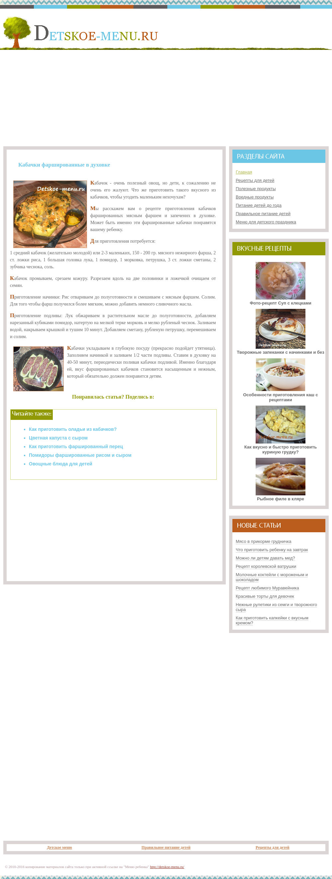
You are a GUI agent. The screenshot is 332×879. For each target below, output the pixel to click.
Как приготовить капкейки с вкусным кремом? (272, 620)
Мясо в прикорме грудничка (263, 541)
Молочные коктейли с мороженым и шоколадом (272, 577)
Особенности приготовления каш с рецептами (280, 394)
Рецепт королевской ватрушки (266, 566)
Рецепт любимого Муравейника (267, 587)
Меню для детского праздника (266, 221)
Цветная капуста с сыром (58, 437)
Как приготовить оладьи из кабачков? (73, 429)
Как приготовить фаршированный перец (76, 446)
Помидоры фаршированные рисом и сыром (80, 455)
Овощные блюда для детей (60, 463)
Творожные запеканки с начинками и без (280, 350)
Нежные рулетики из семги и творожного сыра (276, 607)
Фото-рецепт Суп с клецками (280, 301)
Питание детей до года (259, 205)
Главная (244, 172)
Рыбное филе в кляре (280, 496)
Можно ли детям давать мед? (265, 558)
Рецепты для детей (255, 180)
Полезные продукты (256, 188)
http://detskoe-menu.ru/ (167, 867)
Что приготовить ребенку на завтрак (272, 549)
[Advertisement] (166, 96)
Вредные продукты (255, 196)
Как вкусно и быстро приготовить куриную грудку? (280, 446)
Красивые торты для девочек (265, 596)
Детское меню (59, 847)
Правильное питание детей (263, 213)
